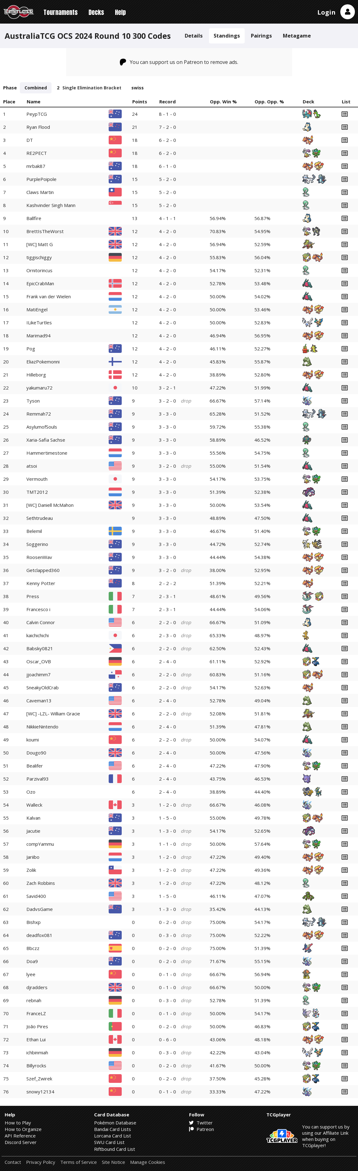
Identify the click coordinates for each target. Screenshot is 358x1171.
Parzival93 (37, 779)
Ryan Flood (38, 127)
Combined (36, 88)
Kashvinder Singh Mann (50, 205)
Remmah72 (38, 414)
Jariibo (32, 857)
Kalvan (33, 818)
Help (120, 12)
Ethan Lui (36, 1039)
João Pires (37, 1026)
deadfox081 (39, 935)
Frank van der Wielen (48, 296)
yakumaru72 (39, 388)
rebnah (33, 1000)
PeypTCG (36, 114)
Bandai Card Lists (112, 1129)
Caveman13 (39, 700)
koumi (32, 739)
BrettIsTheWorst (45, 231)
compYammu (40, 844)
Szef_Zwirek (39, 1078)
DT (29, 140)
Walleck (34, 805)
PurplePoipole (41, 179)
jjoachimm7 (38, 674)
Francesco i (38, 609)
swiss (137, 88)
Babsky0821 (39, 648)
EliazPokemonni (43, 361)
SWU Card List (109, 1142)
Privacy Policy (40, 1162)
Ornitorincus (39, 270)
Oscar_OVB (38, 661)
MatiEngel (37, 309)
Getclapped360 (43, 570)
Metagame (297, 35)
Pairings (261, 35)
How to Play (18, 1122)
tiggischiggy (39, 257)
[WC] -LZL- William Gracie (53, 713)
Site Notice (113, 1162)
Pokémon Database (115, 1122)
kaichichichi (37, 635)
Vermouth (37, 479)
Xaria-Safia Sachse (45, 440)
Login (326, 12)
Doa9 (32, 961)
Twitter (201, 1122)
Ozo (30, 792)
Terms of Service (78, 1162)
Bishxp (33, 922)
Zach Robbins (40, 883)
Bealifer (34, 766)
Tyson (33, 401)
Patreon (201, 1129)
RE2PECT (36, 153)
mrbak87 (35, 166)
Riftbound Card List (114, 1149)
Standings (227, 35)
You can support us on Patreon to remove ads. (179, 62)
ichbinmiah (37, 1052)
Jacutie (33, 831)
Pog (30, 348)
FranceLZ (36, 1013)
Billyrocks (36, 1065)
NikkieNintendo (42, 726)
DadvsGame (39, 909)
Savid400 (36, 896)
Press (32, 596)
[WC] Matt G (39, 244)
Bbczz (32, 948)
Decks (96, 12)
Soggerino (37, 544)
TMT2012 (37, 492)
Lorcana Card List (112, 1136)
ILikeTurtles (39, 322)
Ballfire (33, 218)
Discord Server (21, 1142)
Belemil (34, 531)
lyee (30, 974)
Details (194, 35)
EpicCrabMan (40, 283)
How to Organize (23, 1129)
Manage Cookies (147, 1162)
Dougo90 (36, 753)
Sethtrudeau (39, 518)
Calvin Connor (40, 622)
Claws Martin (40, 192)
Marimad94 (38, 335)
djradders (37, 987)
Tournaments (60, 12)
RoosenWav (39, 557)
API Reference (20, 1136)
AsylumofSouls (41, 427)
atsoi (31, 466)
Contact (13, 1162)
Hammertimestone (46, 453)
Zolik (31, 870)
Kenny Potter (40, 583)
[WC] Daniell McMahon (50, 505)
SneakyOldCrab (42, 687)
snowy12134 (40, 1091)
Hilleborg (36, 375)
